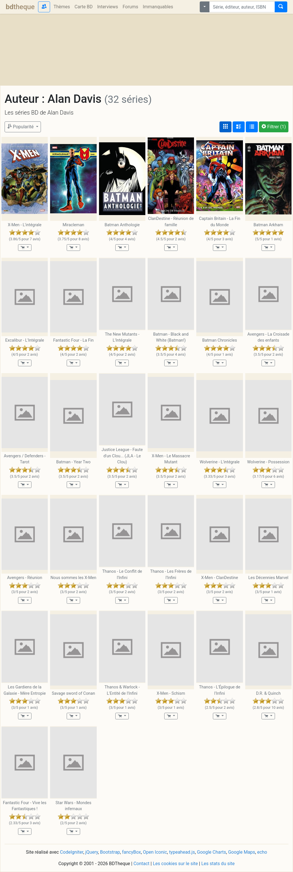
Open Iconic (155, 852)
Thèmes (62, 6)
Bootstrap (110, 852)
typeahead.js (182, 852)
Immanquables (158, 6)
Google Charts (211, 852)
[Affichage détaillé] (239, 126)
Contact (141, 863)
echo (262, 852)
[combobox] (242, 6)
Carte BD (84, 6)
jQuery (91, 852)
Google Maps (241, 852)
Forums (130, 6)
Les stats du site (218, 863)
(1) (274, 126)
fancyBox (131, 852)
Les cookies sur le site (175, 863)
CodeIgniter (71, 852)
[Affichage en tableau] (252, 126)
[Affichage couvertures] (225, 126)
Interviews (107, 6)
